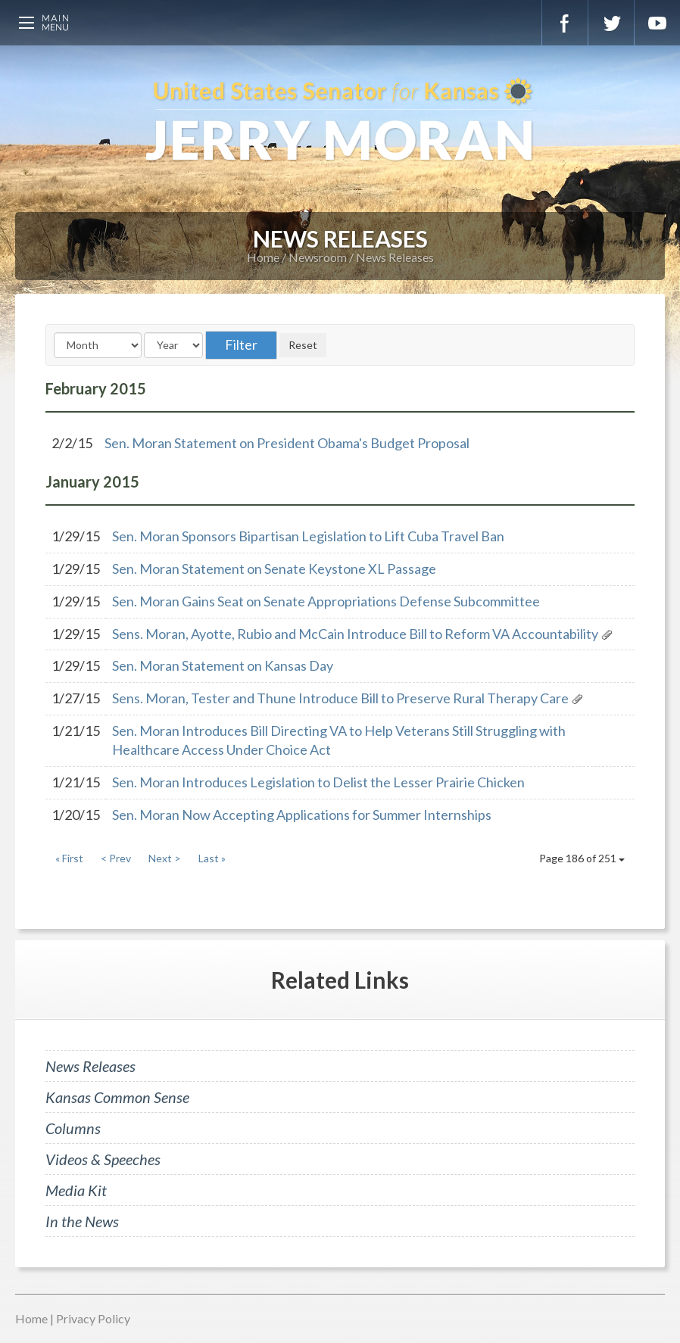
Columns (73, 1128)
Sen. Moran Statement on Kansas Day (222, 665)
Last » (212, 858)
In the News (82, 1221)
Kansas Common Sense (117, 1097)
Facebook (565, 22)
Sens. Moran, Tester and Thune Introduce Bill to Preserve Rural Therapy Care (340, 698)
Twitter (611, 22)
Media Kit (76, 1190)
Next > (164, 858)
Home (263, 257)
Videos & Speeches (103, 1159)
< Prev (116, 858)
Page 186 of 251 (582, 858)
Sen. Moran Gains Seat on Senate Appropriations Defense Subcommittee (326, 601)
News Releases (395, 257)
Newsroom (318, 257)
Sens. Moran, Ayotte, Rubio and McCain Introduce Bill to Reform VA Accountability (355, 633)
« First (69, 858)
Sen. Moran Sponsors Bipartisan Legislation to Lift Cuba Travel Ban (308, 536)
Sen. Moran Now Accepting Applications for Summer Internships (301, 814)
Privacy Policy (93, 1318)
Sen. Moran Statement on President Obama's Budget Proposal (286, 443)
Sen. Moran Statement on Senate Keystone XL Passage (274, 568)
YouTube (657, 22)
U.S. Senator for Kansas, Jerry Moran (340, 121)
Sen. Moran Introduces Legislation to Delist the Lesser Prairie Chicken (318, 782)
